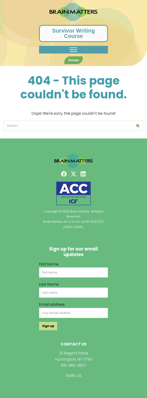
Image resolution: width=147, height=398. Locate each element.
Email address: (52, 304)
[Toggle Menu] (73, 49)
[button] (64, 174)
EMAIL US (73, 375)
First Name (49, 264)
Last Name (49, 284)
